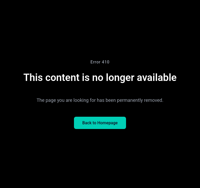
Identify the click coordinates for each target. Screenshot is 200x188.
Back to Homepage (100, 122)
